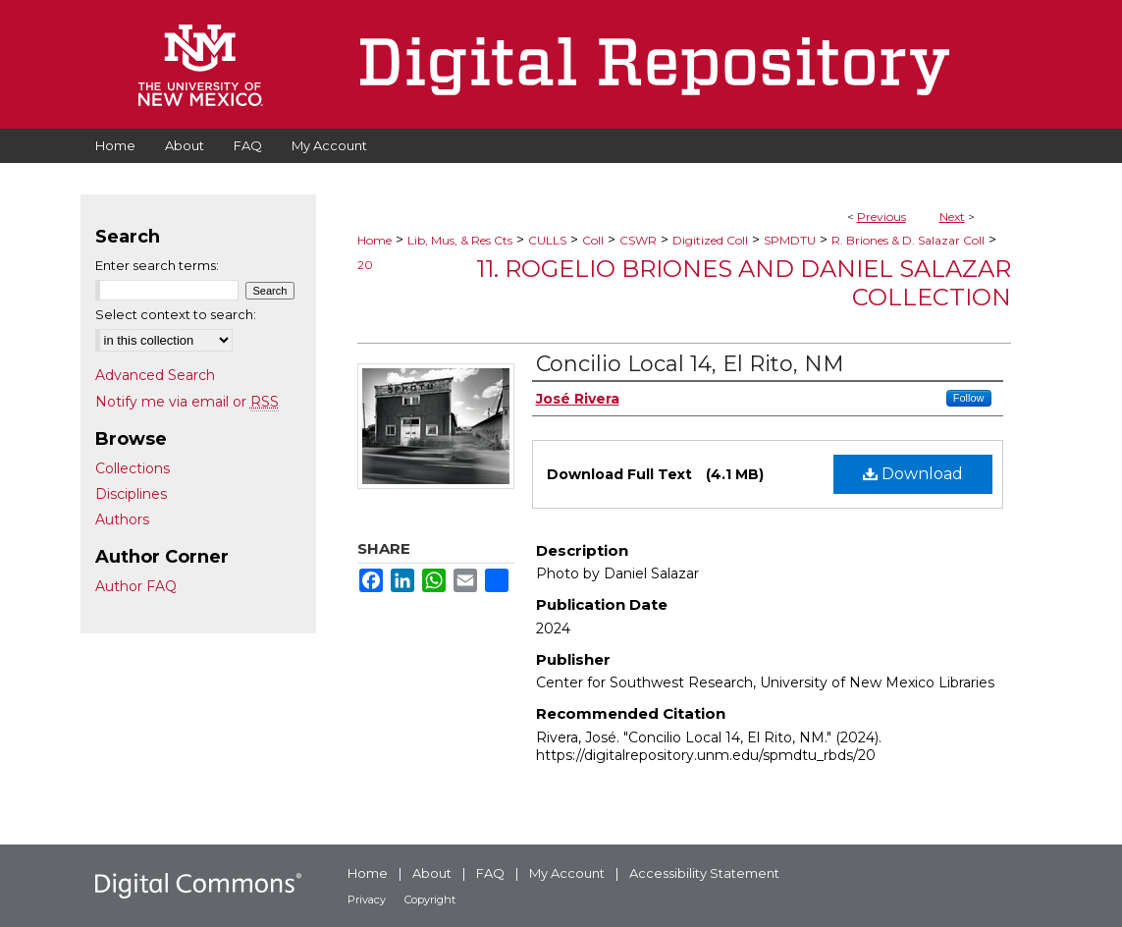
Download (913, 473)
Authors (122, 519)
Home (374, 240)
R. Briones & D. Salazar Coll (908, 240)
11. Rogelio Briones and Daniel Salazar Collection (743, 282)
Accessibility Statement (704, 873)
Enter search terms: (157, 265)
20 (365, 264)
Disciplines (131, 494)
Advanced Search (155, 375)
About (432, 873)
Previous (881, 216)
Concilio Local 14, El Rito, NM (690, 364)
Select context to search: (175, 314)
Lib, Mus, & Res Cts (459, 240)
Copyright (429, 899)
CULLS (547, 240)
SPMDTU (790, 240)
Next (952, 216)
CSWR (638, 240)
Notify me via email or (187, 401)
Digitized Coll (710, 240)
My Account (567, 873)
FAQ (490, 873)
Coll (593, 240)
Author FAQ (136, 586)
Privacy (366, 899)
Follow (969, 398)
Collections (132, 468)
